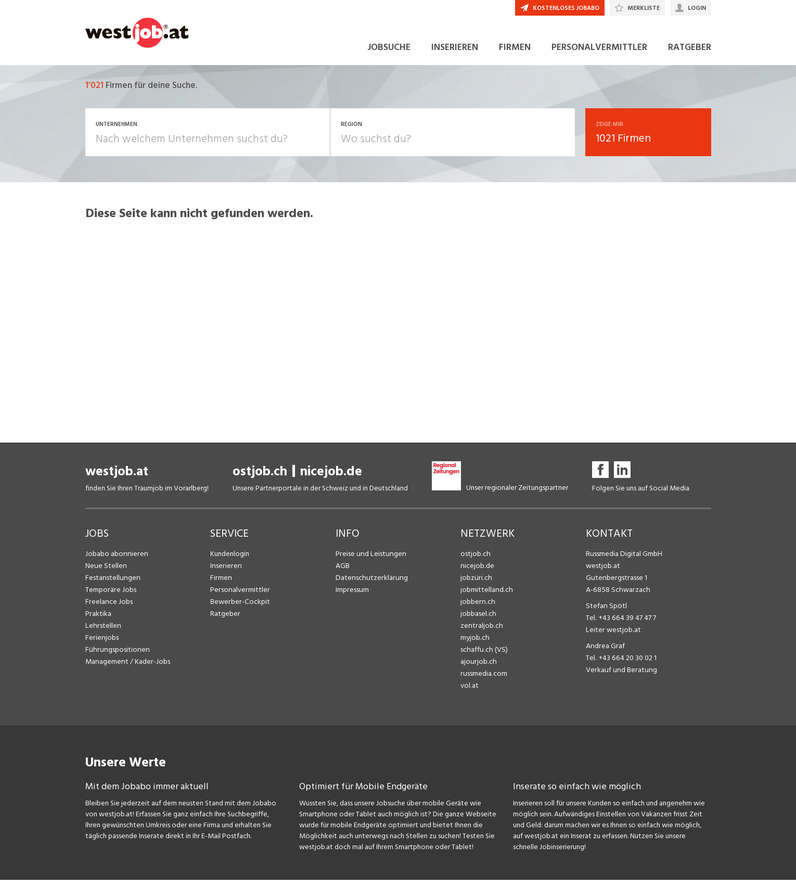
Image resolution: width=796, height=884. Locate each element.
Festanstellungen (111, 582)
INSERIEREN (454, 51)
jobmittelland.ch (485, 594)
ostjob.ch (260, 475)
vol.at (469, 690)
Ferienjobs (101, 642)
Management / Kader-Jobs (127, 666)
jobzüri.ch (475, 582)
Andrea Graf (604, 650)
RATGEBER (689, 51)
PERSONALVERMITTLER (599, 51)
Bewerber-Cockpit (239, 606)
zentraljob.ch (480, 630)
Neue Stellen (105, 570)
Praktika (98, 618)
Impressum (352, 594)
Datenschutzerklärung (370, 582)
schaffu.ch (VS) (482, 654)
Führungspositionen (115, 654)
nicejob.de (331, 475)
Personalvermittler (239, 594)
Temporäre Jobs (110, 594)
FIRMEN (515, 51)
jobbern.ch (476, 606)
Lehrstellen (102, 630)
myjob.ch (474, 642)
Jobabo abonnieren (115, 558)
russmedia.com (483, 678)
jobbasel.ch (477, 618)
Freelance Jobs (108, 606)
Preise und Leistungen (369, 558)
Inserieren (225, 570)
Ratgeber (225, 618)
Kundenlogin (229, 558)
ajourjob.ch (477, 666)
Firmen (220, 582)
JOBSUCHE (388, 51)
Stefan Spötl (605, 610)
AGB (343, 570)
